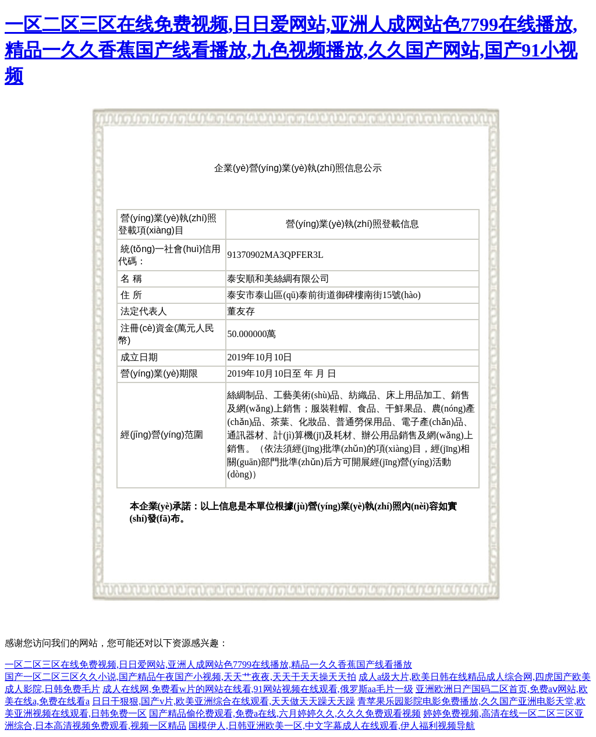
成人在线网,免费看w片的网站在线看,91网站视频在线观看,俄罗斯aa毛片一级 (257, 689)
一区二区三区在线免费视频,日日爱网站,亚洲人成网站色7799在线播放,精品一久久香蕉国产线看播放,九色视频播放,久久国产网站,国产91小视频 (291, 50)
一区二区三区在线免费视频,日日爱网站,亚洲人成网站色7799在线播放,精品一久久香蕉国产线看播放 (208, 664)
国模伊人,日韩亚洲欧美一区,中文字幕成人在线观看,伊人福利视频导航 (332, 726)
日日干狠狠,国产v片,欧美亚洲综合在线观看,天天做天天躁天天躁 (223, 701)
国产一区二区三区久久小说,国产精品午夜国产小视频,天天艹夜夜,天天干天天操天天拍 (180, 677)
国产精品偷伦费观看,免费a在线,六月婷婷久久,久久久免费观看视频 (285, 713)
